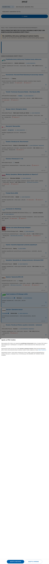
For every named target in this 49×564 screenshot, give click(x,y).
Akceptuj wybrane (33, 561)
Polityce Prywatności (42, 349)
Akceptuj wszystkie (15, 561)
